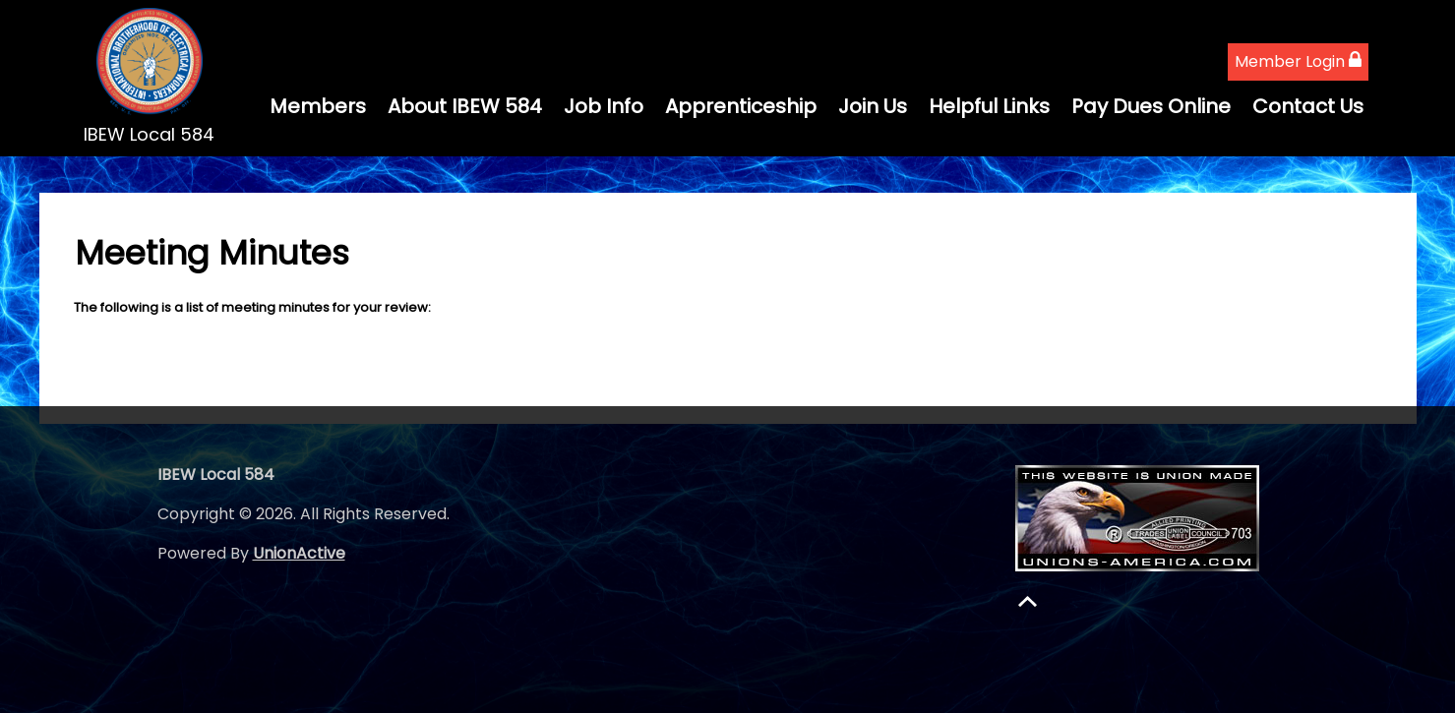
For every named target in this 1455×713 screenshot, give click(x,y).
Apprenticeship (741, 106)
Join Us (872, 106)
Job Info (603, 106)
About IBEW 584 (465, 106)
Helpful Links (989, 106)
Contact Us (1308, 106)
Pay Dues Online (1151, 106)
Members (318, 106)
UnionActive (299, 553)
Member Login (1298, 61)
